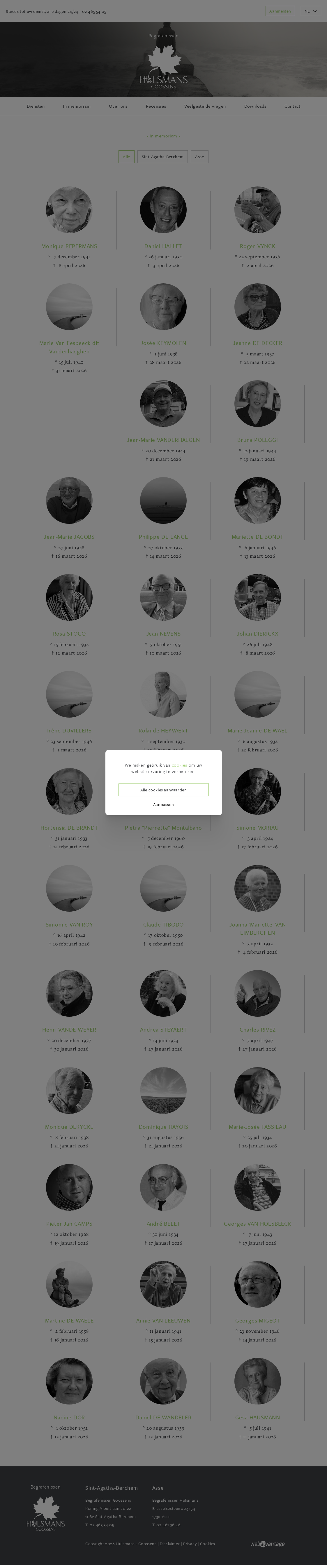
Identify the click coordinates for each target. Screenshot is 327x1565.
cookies (179, 764)
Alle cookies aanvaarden (163, 790)
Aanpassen (163, 804)
